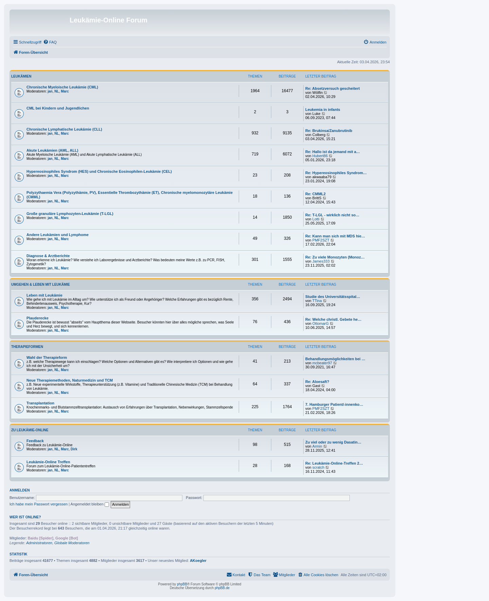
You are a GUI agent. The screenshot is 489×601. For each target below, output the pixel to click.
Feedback (35, 441)
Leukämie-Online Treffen (48, 462)
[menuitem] (50, 42)
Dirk (74, 449)
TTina (317, 301)
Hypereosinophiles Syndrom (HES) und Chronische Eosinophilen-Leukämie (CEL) (99, 171)
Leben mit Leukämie (44, 295)
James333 (321, 261)
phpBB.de (222, 588)
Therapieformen (27, 347)
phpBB (182, 584)
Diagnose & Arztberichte (48, 256)
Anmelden (20, 490)
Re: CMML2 (315, 194)
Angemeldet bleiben (90, 504)
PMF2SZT (320, 240)
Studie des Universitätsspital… (332, 297)
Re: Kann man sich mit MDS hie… (335, 236)
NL (56, 91)
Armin (317, 446)
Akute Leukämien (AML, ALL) (52, 150)
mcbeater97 (322, 363)
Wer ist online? (25, 517)
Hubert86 (320, 156)
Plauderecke (37, 318)
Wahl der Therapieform (46, 357)
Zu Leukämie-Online (29, 430)
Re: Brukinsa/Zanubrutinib (328, 131)
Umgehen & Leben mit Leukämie (40, 284)
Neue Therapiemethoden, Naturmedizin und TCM (69, 380)
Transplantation (40, 403)
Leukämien (21, 76)
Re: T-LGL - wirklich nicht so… (332, 215)
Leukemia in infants (322, 109)
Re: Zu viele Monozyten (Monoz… (335, 257)
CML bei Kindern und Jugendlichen (57, 108)
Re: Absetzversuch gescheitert (332, 88)
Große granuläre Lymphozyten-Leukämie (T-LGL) (69, 214)
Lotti (316, 219)
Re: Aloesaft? (317, 382)
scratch (318, 467)
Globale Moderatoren (71, 543)
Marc (65, 91)
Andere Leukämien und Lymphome (57, 235)
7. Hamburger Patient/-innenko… (334, 404)
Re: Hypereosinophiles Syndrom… (336, 173)
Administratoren (39, 543)
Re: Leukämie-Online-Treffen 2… (334, 463)
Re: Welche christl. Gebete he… (333, 319)
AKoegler (198, 560)
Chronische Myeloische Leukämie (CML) (62, 87)
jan (50, 91)
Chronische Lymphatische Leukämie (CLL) (64, 129)
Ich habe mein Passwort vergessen (39, 504)
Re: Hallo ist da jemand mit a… (332, 152)
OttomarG (320, 323)
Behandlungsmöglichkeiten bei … (335, 359)
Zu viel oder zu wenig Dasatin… (333, 442)
